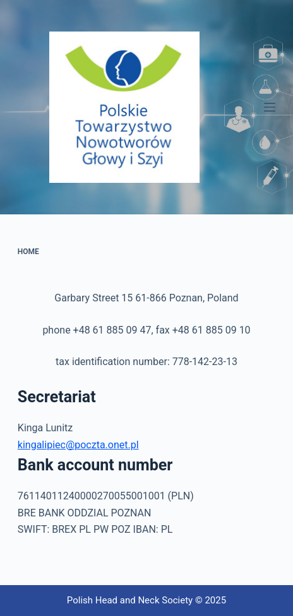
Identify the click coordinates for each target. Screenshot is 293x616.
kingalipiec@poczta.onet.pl (78, 445)
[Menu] (269, 107)
